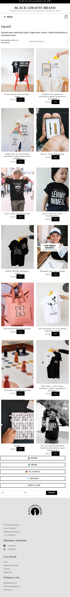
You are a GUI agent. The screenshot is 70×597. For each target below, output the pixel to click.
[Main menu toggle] (8, 17)
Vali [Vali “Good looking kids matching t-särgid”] (20, 100)
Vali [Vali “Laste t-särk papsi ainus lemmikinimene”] (55, 219)
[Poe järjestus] (48, 41)
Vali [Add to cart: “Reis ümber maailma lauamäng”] (20, 393)
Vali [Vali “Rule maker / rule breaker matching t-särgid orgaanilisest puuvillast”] (55, 394)
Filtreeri (51, 493)
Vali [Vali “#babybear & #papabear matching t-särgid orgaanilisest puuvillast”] (55, 102)
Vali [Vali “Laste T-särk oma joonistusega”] (20, 217)
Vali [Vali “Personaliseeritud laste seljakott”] (20, 332)
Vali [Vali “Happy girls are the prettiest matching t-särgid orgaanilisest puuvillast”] (20, 162)
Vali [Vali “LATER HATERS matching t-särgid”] (20, 277)
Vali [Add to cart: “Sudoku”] (20, 449)
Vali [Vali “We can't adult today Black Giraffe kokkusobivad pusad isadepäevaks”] (55, 454)
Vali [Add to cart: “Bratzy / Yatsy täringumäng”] (55, 157)
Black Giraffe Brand (35, 8)
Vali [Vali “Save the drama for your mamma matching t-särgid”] (55, 334)
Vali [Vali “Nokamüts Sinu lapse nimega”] (55, 274)
